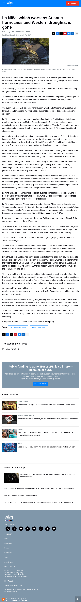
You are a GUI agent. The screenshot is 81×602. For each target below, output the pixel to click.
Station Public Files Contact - (14, 585)
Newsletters (8, 562)
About (6, 538)
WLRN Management (11, 591)
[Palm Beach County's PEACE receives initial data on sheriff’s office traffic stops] (9, 405)
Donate (6, 548)
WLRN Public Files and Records (15, 576)
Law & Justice (23, 401)
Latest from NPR (38, 327)
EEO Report (8, 581)
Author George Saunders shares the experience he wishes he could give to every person (39, 488)
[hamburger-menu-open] (4, 3)
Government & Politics (26, 415)
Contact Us (8, 543)
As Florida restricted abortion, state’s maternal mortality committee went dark (48, 419)
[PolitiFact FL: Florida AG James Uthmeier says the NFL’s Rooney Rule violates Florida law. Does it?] (9, 433)
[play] (3, 599)
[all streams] (78, 599)
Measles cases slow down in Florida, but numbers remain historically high (46, 447)
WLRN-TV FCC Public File (13, 570)
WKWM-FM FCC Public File (14, 574)
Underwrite (8, 553)
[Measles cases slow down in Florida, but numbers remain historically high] (9, 447)
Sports (20, 429)
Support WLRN (40, 384)
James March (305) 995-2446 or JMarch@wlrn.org (21, 589)
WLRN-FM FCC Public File (13, 572)
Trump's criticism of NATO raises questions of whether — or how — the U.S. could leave (38, 502)
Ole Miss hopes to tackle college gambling (20, 495)
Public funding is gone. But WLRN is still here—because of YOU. (40, 368)
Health (20, 444)
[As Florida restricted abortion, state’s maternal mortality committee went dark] (9, 419)
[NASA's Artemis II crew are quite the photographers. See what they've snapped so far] (11, 478)
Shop (6, 557)
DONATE (73, 3)
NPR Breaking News (18, 327)
